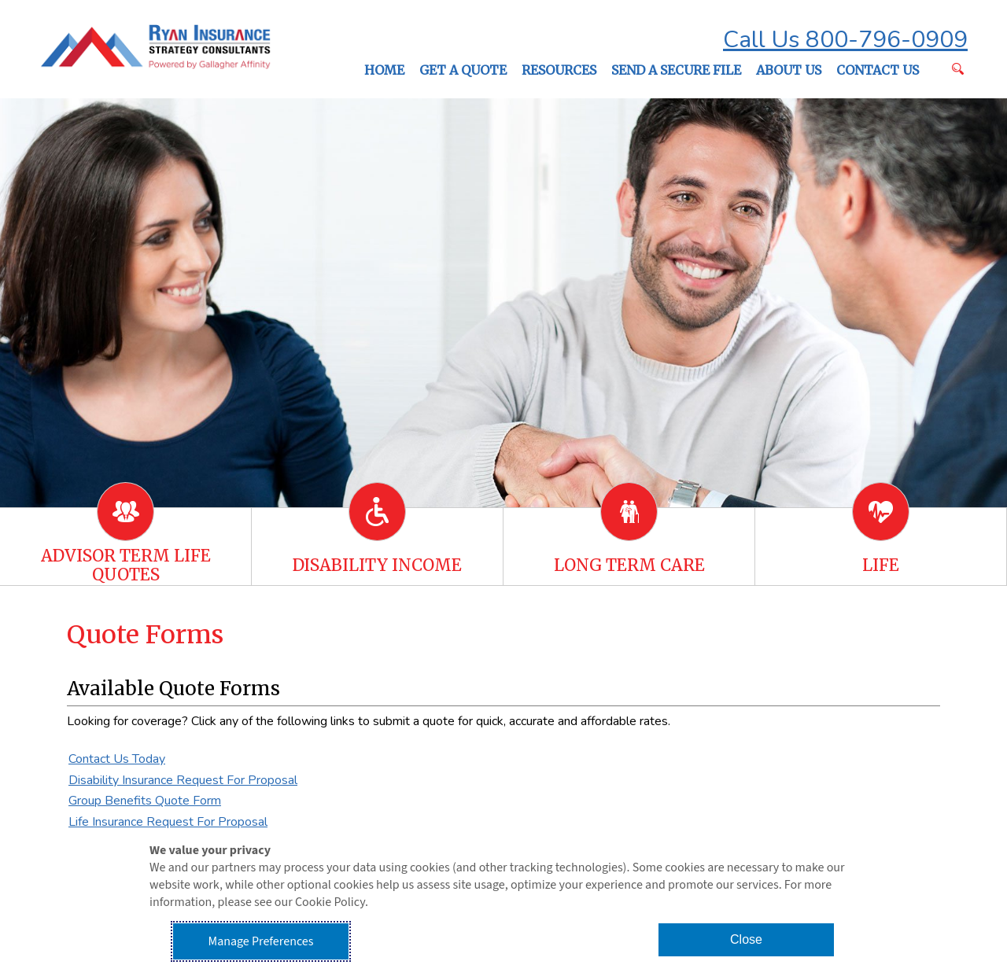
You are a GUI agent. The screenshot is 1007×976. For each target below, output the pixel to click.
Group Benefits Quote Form (144, 800)
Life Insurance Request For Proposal (167, 822)
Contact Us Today (116, 759)
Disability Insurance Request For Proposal (182, 780)
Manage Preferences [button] (261, 941)
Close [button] (746, 939)
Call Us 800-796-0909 (845, 40)
